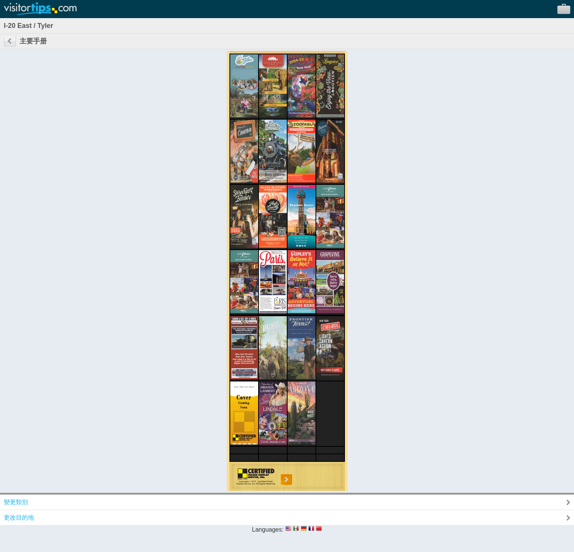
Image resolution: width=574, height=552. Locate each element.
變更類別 (16, 502)
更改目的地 (19, 517)
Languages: (268, 529)
